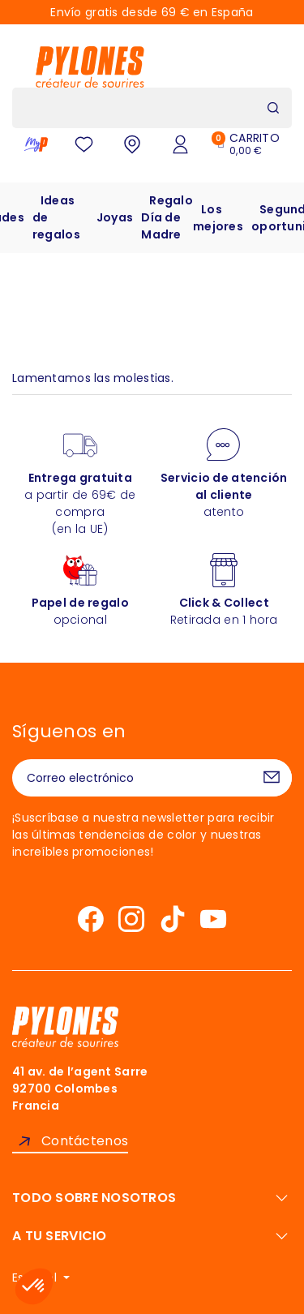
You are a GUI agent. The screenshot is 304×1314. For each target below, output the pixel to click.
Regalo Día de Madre (167, 217)
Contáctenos (84, 1141)
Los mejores (218, 217)
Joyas (114, 217)
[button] (34, 1286)
